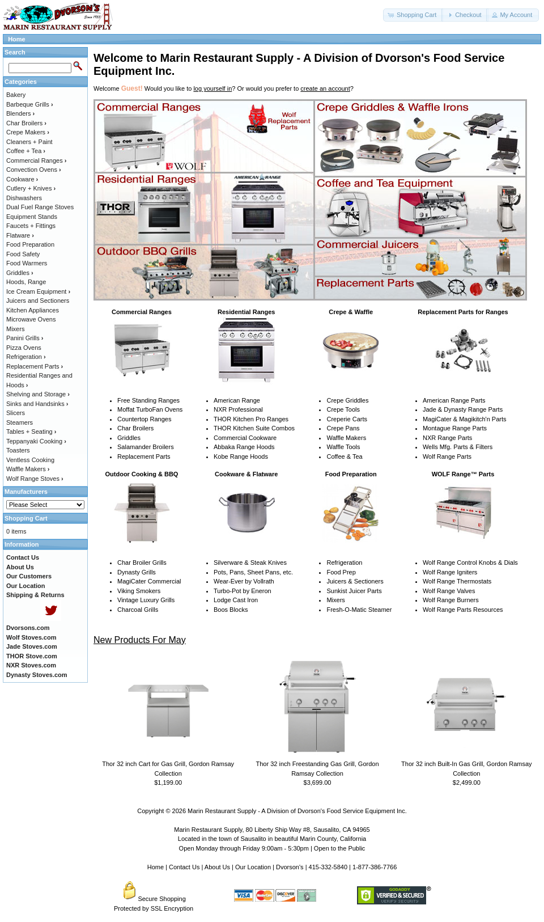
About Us (217, 867)
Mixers (335, 600)
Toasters (18, 450)
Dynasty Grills (136, 572)
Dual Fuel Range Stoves (40, 207)
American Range (237, 400)
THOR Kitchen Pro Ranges (251, 419)
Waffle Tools (343, 446)
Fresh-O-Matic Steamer (359, 609)
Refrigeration (344, 562)
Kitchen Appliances (32, 310)
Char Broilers (135, 428)
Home (17, 39)
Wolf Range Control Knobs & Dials (470, 562)
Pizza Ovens (23, 347)
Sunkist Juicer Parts (353, 590)
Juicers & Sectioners (354, 581)
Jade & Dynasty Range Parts (463, 409)
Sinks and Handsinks (37, 403)
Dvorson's (290, 867)
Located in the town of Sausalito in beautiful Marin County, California (272, 838)
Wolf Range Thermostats (457, 581)
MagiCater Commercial (149, 581)
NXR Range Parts (447, 437)
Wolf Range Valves (449, 590)
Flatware (20, 235)
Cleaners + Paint (29, 141)
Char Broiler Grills (142, 562)
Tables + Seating (31, 431)
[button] (413, 15)
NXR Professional (238, 409)
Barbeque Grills (29, 104)
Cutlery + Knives (31, 188)
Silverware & (231, 562)
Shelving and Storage (38, 394)
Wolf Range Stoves (34, 478)
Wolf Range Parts (447, 456)
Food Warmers (26, 263)
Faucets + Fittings (31, 225)
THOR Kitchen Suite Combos (254, 428)
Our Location (253, 867)
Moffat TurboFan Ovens (149, 409)
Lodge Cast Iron (236, 600)
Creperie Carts (346, 419)
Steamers (19, 422)
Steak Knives (268, 562)
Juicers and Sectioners (37, 300)
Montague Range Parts (455, 428)
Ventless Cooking (30, 459)
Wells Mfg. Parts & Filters (457, 446)
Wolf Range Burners (451, 600)
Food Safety (23, 254)
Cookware (22, 179)
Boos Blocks (231, 609)
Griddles (129, 437)
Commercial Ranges (36, 160)
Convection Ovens (33, 169)
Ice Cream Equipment (38, 291)
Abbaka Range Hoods (244, 446)
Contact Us (184, 867)
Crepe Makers (27, 132)
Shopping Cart (26, 518)
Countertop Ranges (144, 419)
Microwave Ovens (31, 319)
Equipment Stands (31, 216)
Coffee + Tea (25, 150)
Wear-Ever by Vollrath (244, 581)
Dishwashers (24, 197)
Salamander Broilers (145, 446)
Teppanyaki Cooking (36, 441)
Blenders (20, 113)
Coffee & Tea (344, 456)
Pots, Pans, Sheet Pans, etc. (253, 572)
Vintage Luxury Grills (146, 600)
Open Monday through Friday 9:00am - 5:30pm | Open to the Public (272, 848)
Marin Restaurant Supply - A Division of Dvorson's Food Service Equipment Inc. (297, 810)
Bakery (16, 94)
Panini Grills (24, 338)
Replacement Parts (144, 456)
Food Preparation (30, 244)
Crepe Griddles (347, 400)
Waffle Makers (346, 437)
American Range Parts (454, 400)
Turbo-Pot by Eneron (242, 590)
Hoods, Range (26, 281)
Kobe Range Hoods (241, 456)
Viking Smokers (138, 590)
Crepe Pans (342, 428)
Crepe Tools (343, 409)
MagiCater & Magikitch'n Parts (465, 419)
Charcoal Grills (137, 609)
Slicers (15, 412)
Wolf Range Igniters (450, 572)
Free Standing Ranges (148, 400)
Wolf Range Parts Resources (463, 609)
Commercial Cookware (245, 437)
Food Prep (340, 572)
